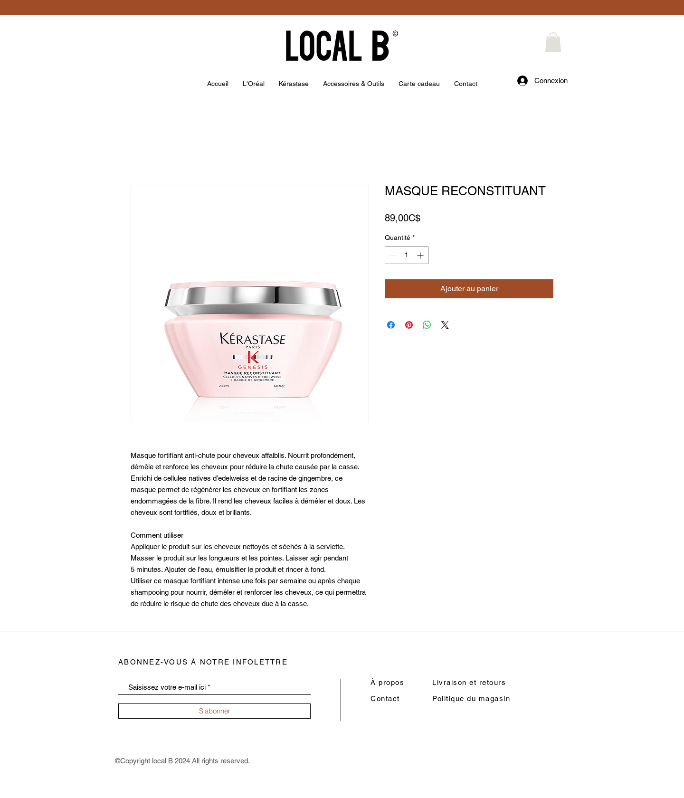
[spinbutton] (406, 255)
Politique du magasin (471, 698)
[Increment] (421, 255)
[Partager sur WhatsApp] (427, 325)
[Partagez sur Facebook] (391, 325)
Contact (385, 698)
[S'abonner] (214, 711)
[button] (553, 42)
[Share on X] (445, 325)
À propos (387, 682)
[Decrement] (392, 255)
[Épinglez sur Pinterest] (409, 325)
